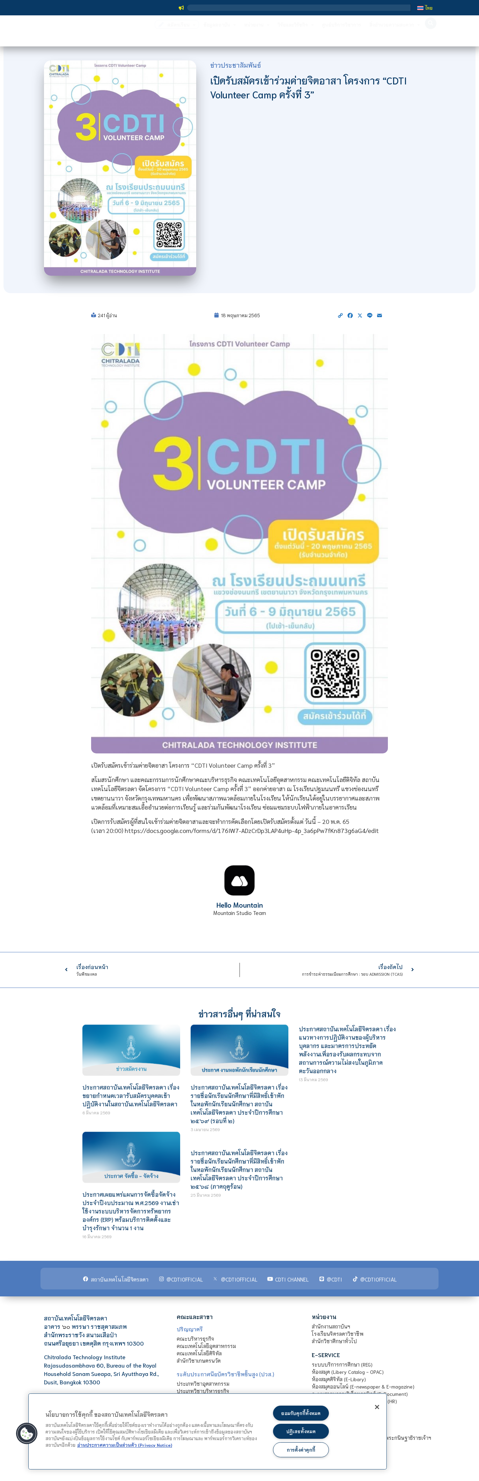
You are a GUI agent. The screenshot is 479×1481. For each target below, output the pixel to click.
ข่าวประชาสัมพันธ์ (235, 65)
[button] (430, 34)
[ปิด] (372, 1408)
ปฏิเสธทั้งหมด (301, 1430)
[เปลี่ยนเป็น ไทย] (425, 7)
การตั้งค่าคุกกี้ (300, 1449)
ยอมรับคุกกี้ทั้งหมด (301, 1411)
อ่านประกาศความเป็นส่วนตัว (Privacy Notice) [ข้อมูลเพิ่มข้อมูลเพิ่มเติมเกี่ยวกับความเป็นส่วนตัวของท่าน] (124, 1443)
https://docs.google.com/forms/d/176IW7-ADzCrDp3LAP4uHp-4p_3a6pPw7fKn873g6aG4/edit (252, 830)
